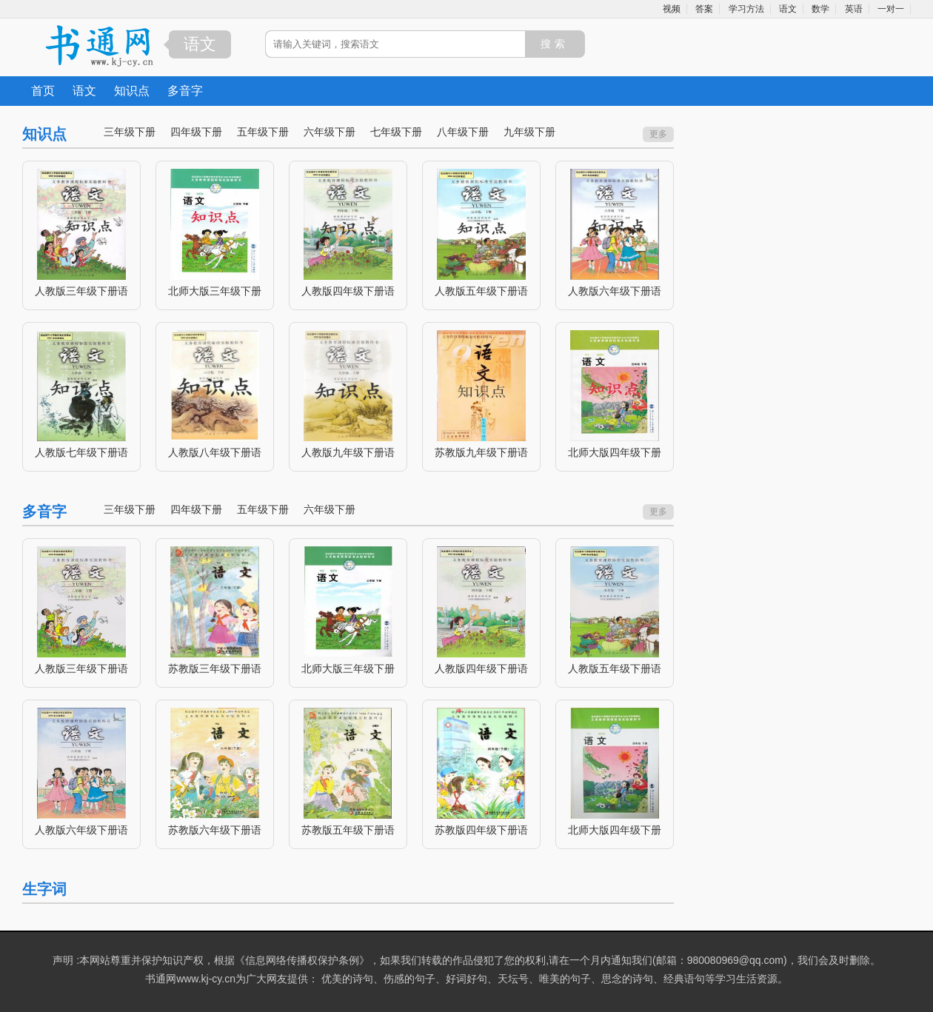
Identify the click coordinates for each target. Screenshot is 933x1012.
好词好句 (466, 979)
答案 (704, 9)
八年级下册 (463, 132)
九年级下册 (529, 132)
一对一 (890, 9)
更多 (658, 134)
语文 (788, 9)
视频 (671, 9)
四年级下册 (196, 132)
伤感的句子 (409, 979)
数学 (820, 9)
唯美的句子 (565, 979)
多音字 (185, 90)
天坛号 (513, 979)
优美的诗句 (347, 979)
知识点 (132, 90)
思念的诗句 (627, 979)
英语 (854, 9)
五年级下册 (263, 132)
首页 (43, 90)
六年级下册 (329, 132)
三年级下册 (130, 132)
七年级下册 (396, 132)
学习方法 (746, 9)
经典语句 (684, 979)
